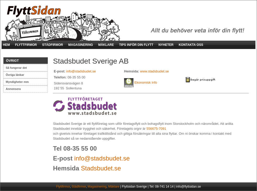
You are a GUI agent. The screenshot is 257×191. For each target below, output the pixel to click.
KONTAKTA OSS (191, 45)
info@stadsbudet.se (81, 71)
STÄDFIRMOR (52, 45)
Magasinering (97, 186)
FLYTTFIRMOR (26, 45)
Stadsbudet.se (101, 168)
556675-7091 (156, 129)
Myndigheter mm (17, 81)
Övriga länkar (15, 74)
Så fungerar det (16, 67)
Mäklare (113, 186)
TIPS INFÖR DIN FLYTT (136, 45)
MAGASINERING (80, 45)
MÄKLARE (106, 45)
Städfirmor (79, 186)
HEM (6, 45)
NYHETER (166, 45)
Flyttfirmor (63, 186)
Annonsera (13, 88)
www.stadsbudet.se (154, 71)
